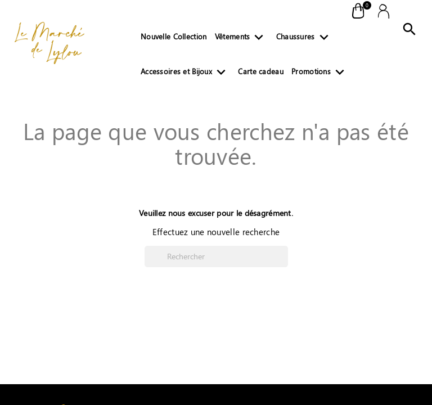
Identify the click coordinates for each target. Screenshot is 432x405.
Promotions (320, 73)
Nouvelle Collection (173, 36)
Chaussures (304, 38)
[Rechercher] (216, 256)
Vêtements (241, 38)
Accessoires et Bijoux (185, 73)
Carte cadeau (260, 71)
